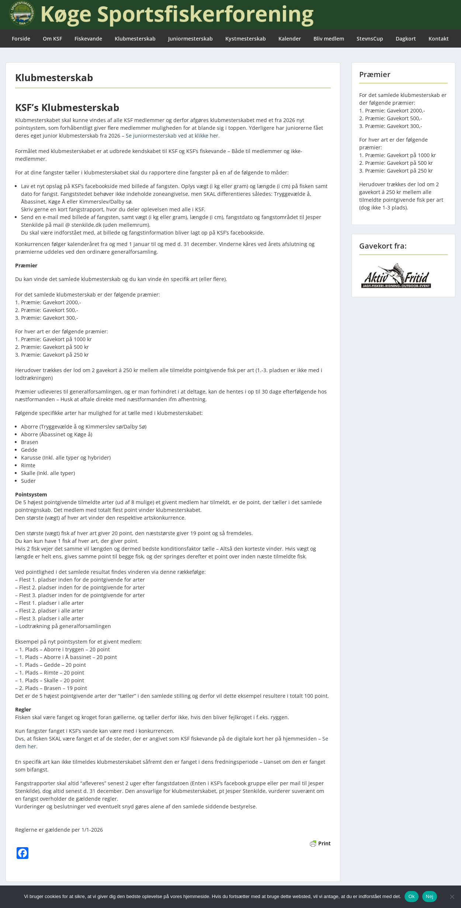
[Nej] (451, 896)
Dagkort (406, 38)
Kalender (289, 38)
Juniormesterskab (190, 38)
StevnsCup (370, 38)
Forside (21, 38)
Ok (411, 896)
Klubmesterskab (135, 38)
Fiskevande (88, 38)
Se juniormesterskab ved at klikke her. (173, 135)
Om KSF (52, 38)
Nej (429, 896)
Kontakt (439, 38)
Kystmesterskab (245, 38)
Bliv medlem (328, 38)
